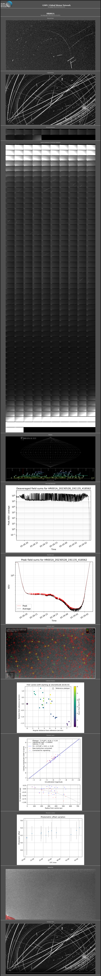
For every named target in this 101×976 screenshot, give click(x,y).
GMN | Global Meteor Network (56, 5)
